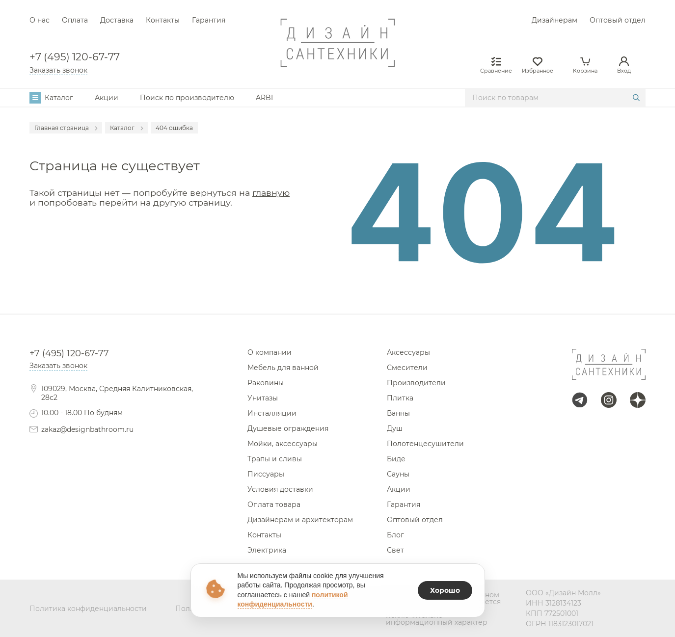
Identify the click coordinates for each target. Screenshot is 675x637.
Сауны (398, 474)
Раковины (265, 382)
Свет (395, 550)
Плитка (400, 398)
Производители (416, 382)
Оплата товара (273, 504)
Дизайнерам (554, 20)
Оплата (75, 20)
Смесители (407, 367)
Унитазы (262, 398)
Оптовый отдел (618, 20)
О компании (269, 352)
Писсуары (265, 474)
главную (271, 192)
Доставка (117, 20)
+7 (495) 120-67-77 (74, 57)
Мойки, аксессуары (282, 443)
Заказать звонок (58, 70)
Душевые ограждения (287, 428)
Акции (106, 97)
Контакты (163, 20)
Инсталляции (272, 413)
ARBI (264, 97)
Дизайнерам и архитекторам (300, 519)
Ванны (398, 413)
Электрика (266, 550)
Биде (396, 458)
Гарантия (208, 20)
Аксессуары (408, 352)
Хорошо (445, 590)
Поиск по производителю (187, 97)
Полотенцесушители (425, 443)
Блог (395, 535)
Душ (395, 428)
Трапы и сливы (274, 458)
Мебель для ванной (283, 367)
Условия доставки (280, 489)
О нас (39, 20)
